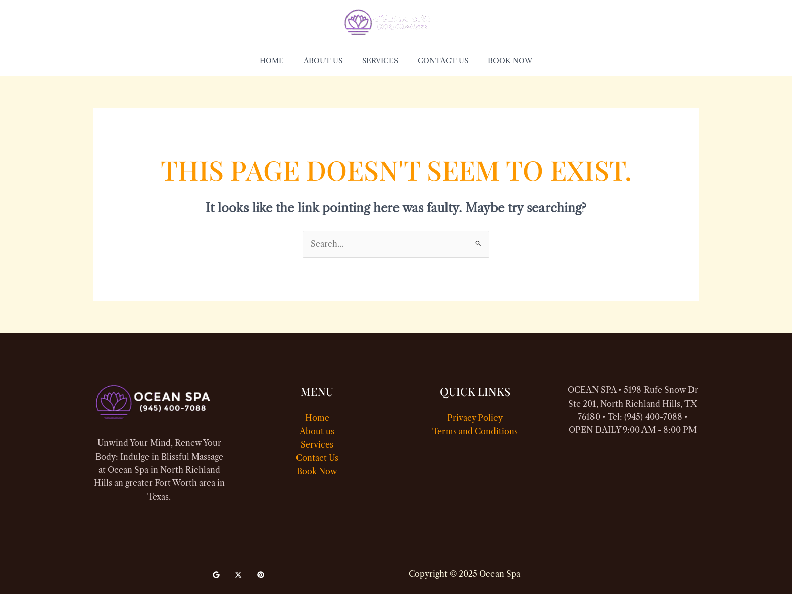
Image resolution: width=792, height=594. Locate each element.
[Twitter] (238, 574)
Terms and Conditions (475, 431)
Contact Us (317, 458)
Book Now (316, 471)
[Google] (216, 574)
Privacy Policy (475, 418)
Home (317, 418)
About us (317, 431)
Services (317, 444)
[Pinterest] (260, 574)
